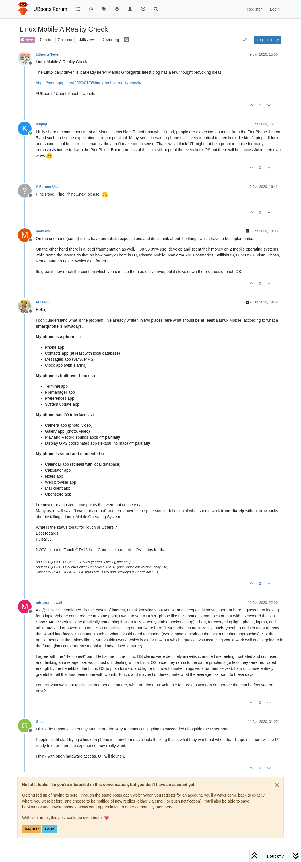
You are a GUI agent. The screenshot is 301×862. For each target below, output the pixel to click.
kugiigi (41, 124)
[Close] (276, 785)
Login (49, 829)
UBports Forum (50, 9)
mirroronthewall (49, 603)
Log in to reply (268, 40)
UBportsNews (47, 54)
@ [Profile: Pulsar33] (51, 610)
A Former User (48, 187)
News (27, 40)
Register (32, 829)
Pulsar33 (43, 302)
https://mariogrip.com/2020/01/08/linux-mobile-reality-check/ (88, 83)
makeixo (43, 231)
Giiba (40, 722)
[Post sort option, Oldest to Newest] (245, 40)
